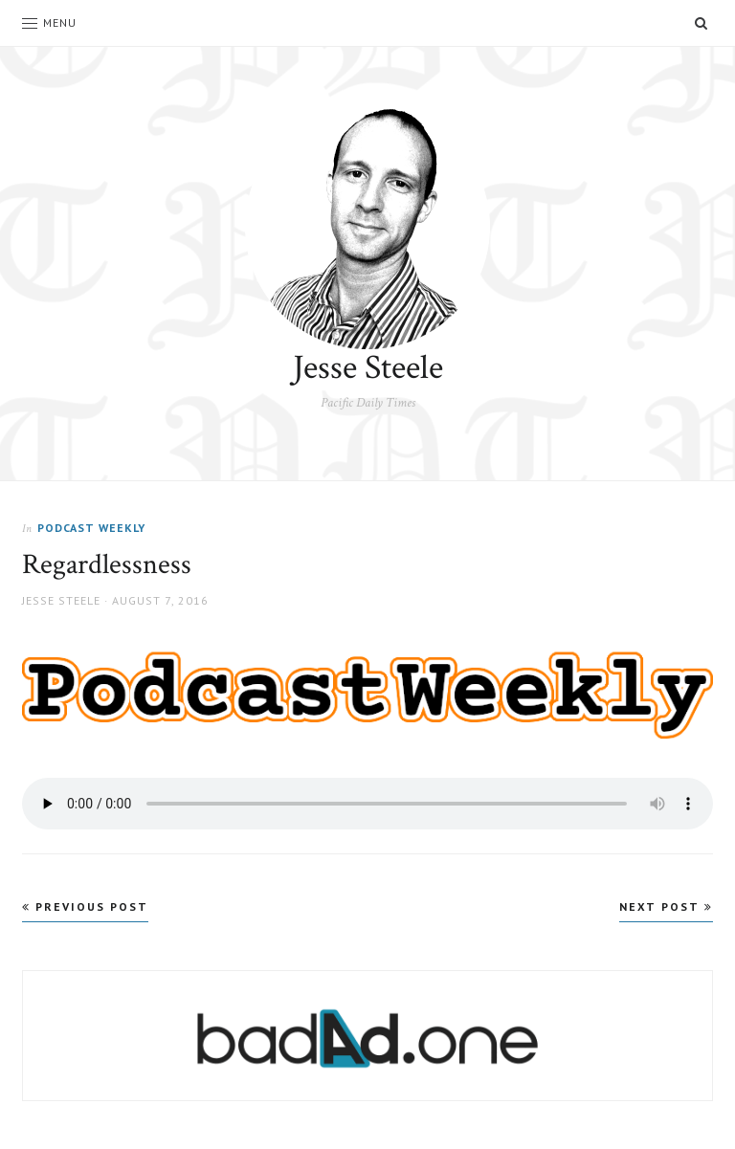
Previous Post (85, 906)
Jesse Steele (368, 367)
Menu (49, 22)
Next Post (666, 906)
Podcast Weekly (91, 527)
